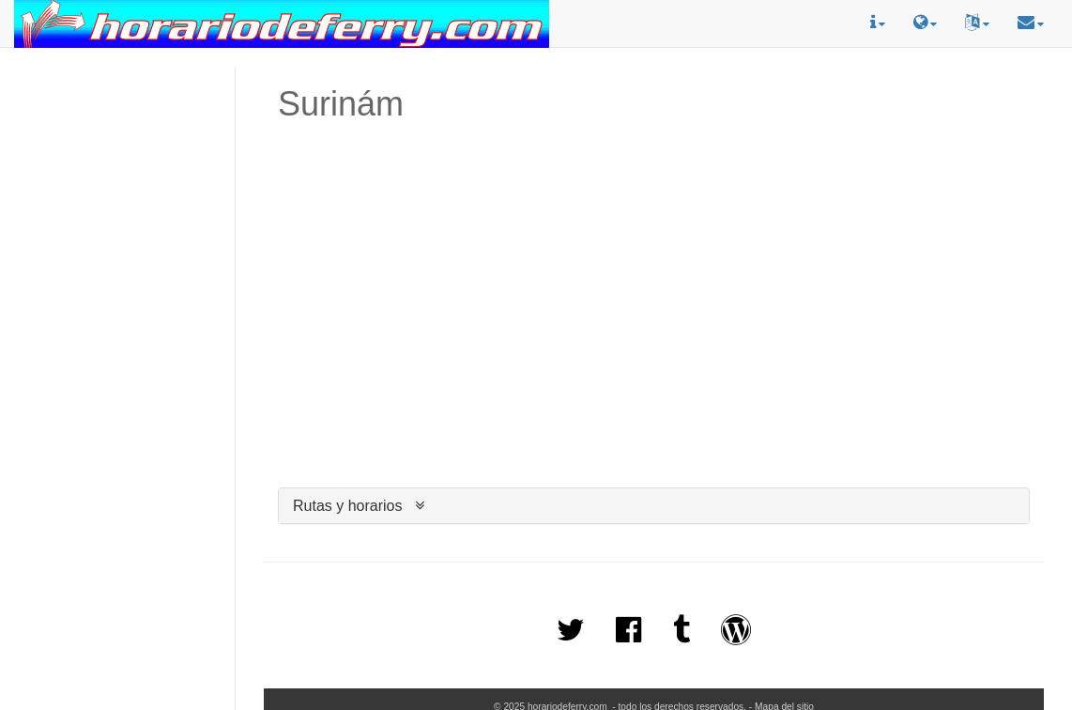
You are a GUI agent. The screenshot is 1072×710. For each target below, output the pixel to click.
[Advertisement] (117, 132)
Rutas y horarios (348, 506)
